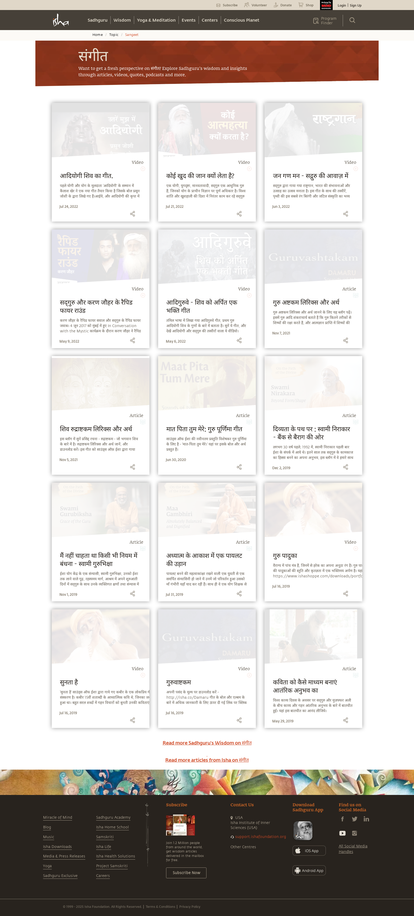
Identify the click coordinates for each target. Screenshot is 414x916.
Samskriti (105, 837)
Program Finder (329, 21)
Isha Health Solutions (115, 856)
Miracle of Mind (57, 817)
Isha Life (103, 847)
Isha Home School (112, 827)
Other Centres (243, 847)
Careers (103, 876)
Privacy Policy (189, 906)
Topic (114, 35)
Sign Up (355, 5)
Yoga (47, 866)
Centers (210, 20)
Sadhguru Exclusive (60, 876)
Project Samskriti (112, 866)
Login (342, 5)
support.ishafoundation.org (260, 837)
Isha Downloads (57, 847)
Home (97, 35)
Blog (47, 827)
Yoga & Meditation (156, 20)
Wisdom (122, 20)
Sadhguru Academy (113, 817)
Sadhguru (97, 20)
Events (189, 20)
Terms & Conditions (160, 906)
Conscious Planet (241, 20)
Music (48, 837)
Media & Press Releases (64, 856)
